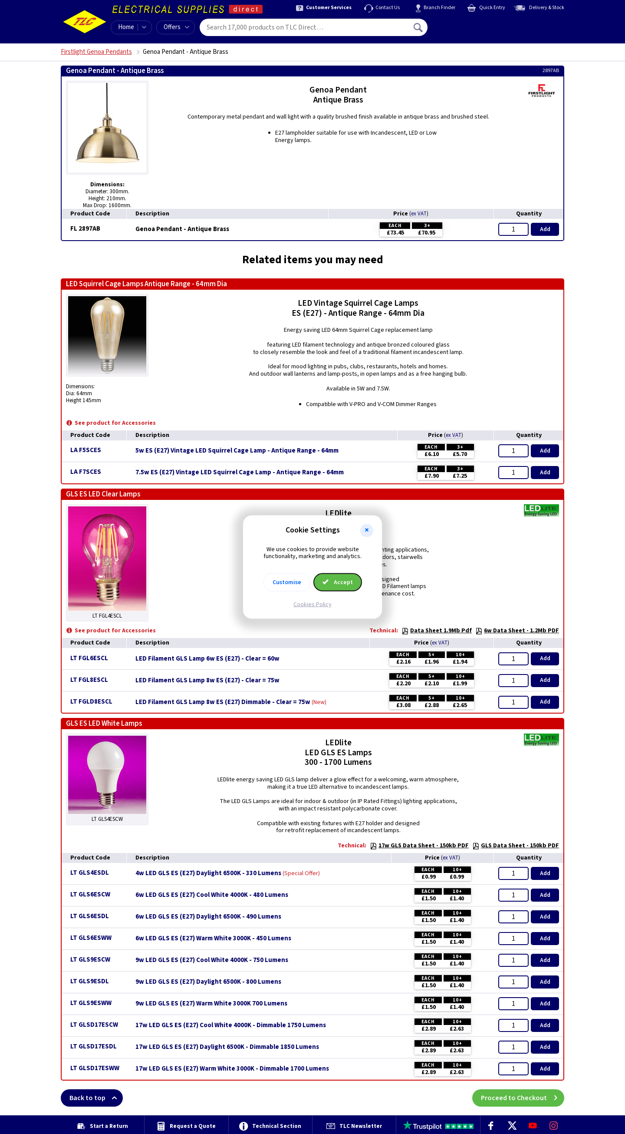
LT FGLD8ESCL (91, 701)
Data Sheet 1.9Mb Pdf (436, 630)
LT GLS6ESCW (90, 894)
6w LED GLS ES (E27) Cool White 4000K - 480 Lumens (211, 895)
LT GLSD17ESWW (94, 1068)
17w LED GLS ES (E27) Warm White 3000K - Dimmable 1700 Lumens (232, 1069)
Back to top (96, 1098)
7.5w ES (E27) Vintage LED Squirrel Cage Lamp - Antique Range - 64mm (239, 472)
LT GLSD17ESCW (94, 1024)
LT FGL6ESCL (89, 658)
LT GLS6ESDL (89, 916)
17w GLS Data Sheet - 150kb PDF (419, 845)
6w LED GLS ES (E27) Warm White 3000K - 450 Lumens (213, 938)
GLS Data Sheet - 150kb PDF (515, 845)
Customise (287, 582)
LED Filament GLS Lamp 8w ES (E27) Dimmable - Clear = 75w (222, 702)
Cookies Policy (312, 604)
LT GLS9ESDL (89, 981)
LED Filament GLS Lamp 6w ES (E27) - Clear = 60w (207, 659)
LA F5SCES (85, 450)
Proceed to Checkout (522, 1098)
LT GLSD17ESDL (93, 1046)
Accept (337, 582)
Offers (176, 27)
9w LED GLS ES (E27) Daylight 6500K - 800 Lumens (208, 982)
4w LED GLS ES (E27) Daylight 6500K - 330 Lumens (208, 873)
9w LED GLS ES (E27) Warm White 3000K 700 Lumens (211, 1004)
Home (126, 27)
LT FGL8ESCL (89, 679)
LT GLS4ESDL (89, 872)
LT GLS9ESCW (90, 959)
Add (545, 229)
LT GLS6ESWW (91, 937)
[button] (366, 530)
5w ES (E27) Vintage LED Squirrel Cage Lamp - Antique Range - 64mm (237, 451)
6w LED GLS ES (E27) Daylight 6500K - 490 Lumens (208, 917)
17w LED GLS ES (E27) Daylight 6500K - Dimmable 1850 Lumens (227, 1047)
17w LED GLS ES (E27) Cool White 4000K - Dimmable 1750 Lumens (230, 1025)
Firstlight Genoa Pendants (96, 51)
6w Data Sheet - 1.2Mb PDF (517, 630)
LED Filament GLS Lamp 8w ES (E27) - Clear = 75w (207, 680)
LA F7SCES (85, 471)
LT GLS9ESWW (91, 1003)
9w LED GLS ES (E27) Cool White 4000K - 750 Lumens (211, 960)
